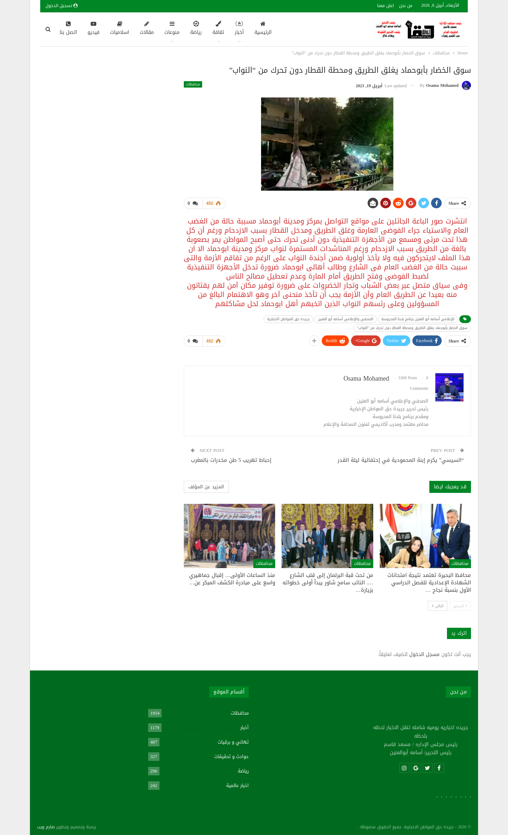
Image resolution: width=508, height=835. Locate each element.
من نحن (405, 6)
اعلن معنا (385, 6)
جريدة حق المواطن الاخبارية (288, 317)
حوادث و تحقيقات (231, 753)
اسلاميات (119, 29)
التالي (437, 603)
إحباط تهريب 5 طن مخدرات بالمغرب (231, 457)
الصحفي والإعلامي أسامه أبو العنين (345, 317)
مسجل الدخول (424, 651)
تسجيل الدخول (62, 6)
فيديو (93, 29)
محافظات (193, 84)
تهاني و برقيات (233, 739)
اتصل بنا (68, 29)
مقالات (146, 29)
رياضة (196, 29)
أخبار (239, 29)
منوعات (172, 29)
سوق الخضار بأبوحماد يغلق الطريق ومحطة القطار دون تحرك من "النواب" (412, 326)
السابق (460, 603)
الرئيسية (263, 29)
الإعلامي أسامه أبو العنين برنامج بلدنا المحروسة (417, 317)
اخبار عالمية (237, 782)
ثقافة (218, 29)
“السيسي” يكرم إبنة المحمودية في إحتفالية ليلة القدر (401, 457)
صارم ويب (46, 824)
